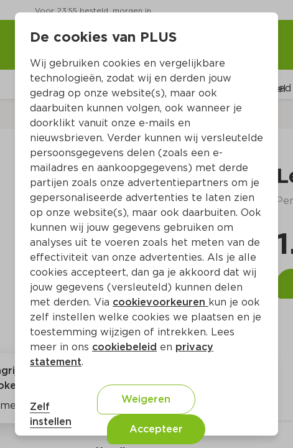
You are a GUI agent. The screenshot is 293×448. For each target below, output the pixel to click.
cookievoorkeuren (160, 302)
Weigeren (145, 399)
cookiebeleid (124, 347)
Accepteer (156, 429)
